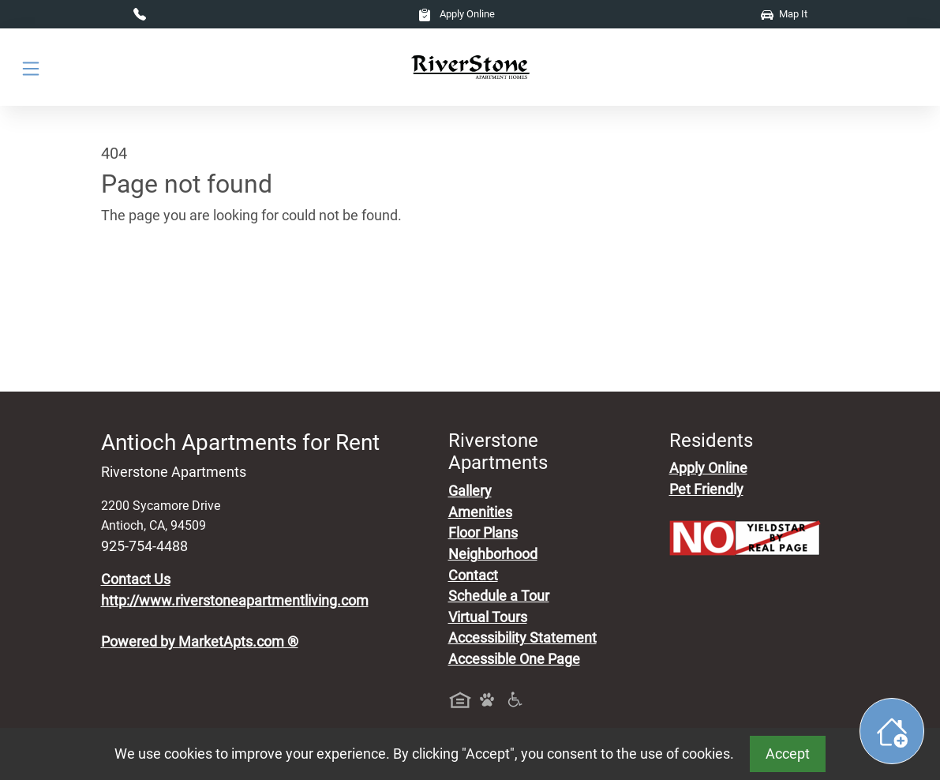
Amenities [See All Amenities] (480, 512)
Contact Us (135, 579)
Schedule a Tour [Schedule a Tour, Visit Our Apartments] (498, 596)
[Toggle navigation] (30, 67)
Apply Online (456, 14)
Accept (788, 754)
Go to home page (154, 290)
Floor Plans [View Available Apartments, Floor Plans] (483, 533)
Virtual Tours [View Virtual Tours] (487, 617)
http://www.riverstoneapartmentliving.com (235, 601)
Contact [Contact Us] (473, 575)
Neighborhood (492, 554)
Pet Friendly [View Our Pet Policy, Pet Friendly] (706, 489)
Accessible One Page (514, 659)
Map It (784, 14)
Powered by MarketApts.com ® (199, 642)
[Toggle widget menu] (891, 731)
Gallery (470, 491)
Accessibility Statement (522, 638)
